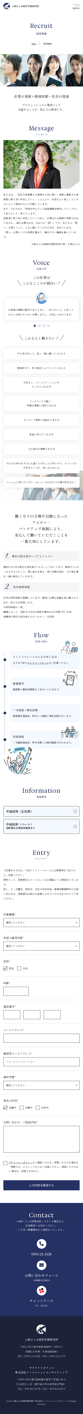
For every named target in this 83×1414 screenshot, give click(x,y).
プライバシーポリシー (20, 1162)
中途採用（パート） (20, 826)
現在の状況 (11, 1101)
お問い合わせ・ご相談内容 (20, 1122)
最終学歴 (9, 1077)
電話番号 (9, 1007)
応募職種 (9, 914)
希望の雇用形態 (13, 938)
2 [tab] (39, 326)
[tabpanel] (41, 309)
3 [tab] (44, 326)
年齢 (6, 983)
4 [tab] (48, 326)
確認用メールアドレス (17, 1053)
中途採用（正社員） (19, 811)
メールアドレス (13, 1030)
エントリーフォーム (38, 662)
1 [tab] (35, 326)
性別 (6, 961)
